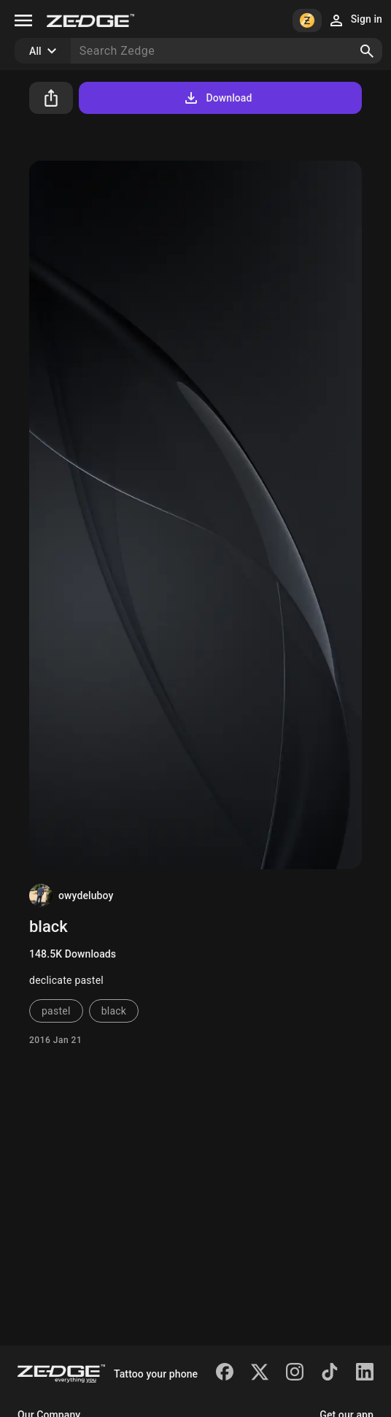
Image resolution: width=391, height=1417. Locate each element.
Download (217, 98)
